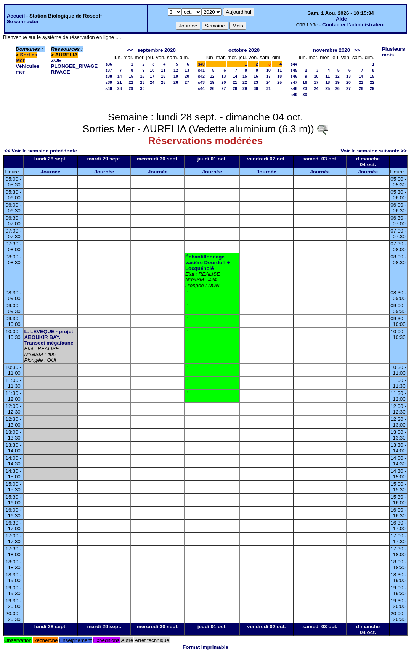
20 (187, 76)
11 (163, 70)
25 (163, 82)
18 (163, 76)
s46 (294, 76)
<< (130, 50)
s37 (108, 70)
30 (142, 88)
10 (152, 70)
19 (175, 76)
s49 (294, 94)
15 (131, 76)
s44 (201, 88)
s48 (294, 88)
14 (119, 76)
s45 (294, 70)
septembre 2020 (156, 50)
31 (268, 88)
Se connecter (23, 21)
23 (142, 82)
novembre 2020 (331, 50)
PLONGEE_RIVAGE (74, 66)
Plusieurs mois (393, 52)
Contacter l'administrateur (353, 24)
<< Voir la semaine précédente (40, 151)
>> (357, 50)
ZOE (56, 60)
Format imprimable (205, 647)
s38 (108, 76)
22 (131, 82)
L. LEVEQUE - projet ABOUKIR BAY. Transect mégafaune (49, 337)
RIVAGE (60, 72)
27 (187, 82)
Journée (50, 172)
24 (152, 82)
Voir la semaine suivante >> (373, 151)
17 (152, 76)
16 (142, 76)
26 (175, 82)
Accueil (16, 16)
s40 (108, 88)
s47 (294, 82)
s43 (201, 82)
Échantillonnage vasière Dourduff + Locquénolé (207, 262)
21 (119, 82)
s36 (108, 64)
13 (187, 70)
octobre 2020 (244, 50)
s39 (108, 82)
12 (175, 70)
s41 (201, 70)
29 (131, 88)
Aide (341, 19)
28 (119, 88)
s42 (201, 76)
